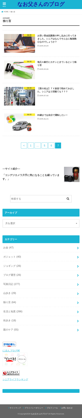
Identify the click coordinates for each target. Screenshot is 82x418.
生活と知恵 (12, 311)
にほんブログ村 (11, 350)
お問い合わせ (67, 408)
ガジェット (12, 256)
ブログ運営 (12, 274)
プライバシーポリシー (33, 408)
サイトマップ (15, 408)
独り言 (9, 302)
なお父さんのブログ (41, 4)
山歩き (9, 293)
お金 (8, 247)
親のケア (10, 329)
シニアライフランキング (15, 379)
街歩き (9, 320)
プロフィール (52, 408)
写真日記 (11, 284)
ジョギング (12, 265)
